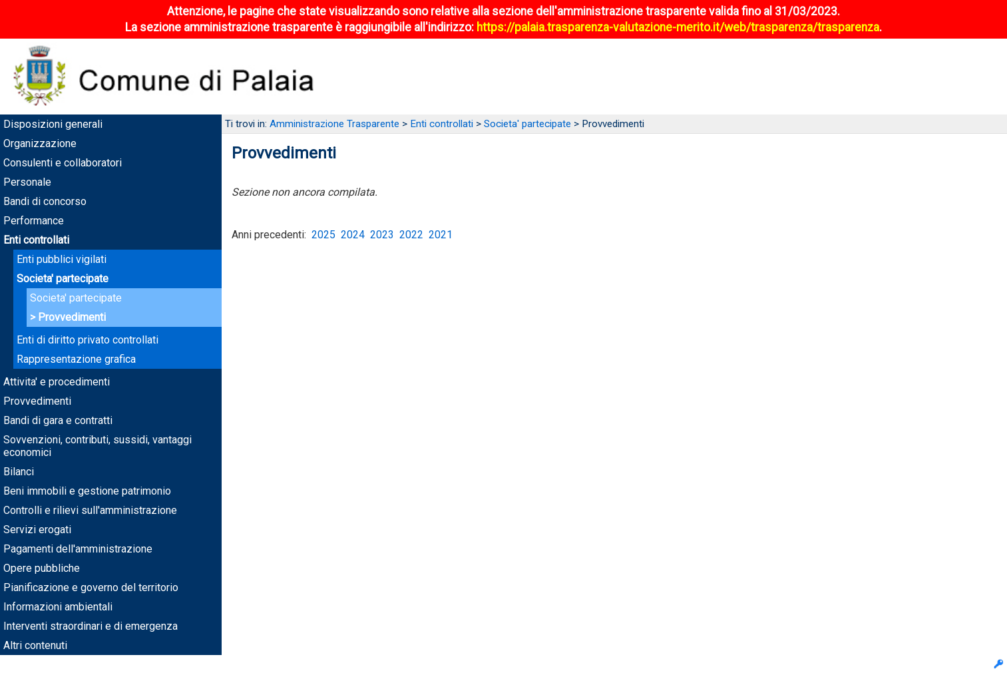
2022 (411, 234)
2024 (353, 234)
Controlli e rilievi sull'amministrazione (90, 510)
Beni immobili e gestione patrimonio (87, 491)
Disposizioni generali (52, 124)
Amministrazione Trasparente (334, 124)
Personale (27, 182)
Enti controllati (36, 240)
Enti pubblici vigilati (61, 259)
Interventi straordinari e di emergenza (90, 626)
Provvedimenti (72, 317)
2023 (382, 234)
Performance (33, 220)
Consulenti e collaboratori (62, 162)
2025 (323, 234)
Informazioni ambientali (57, 606)
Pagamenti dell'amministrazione (77, 549)
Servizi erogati (37, 529)
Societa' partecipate (62, 278)
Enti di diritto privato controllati (87, 340)
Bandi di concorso (45, 201)
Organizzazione (40, 143)
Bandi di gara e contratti (57, 420)
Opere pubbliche (41, 568)
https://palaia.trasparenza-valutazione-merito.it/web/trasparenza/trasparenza (678, 27)
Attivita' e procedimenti (56, 381)
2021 (441, 234)
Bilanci (18, 471)
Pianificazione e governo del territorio (90, 587)
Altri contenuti (35, 645)
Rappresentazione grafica (76, 359)
